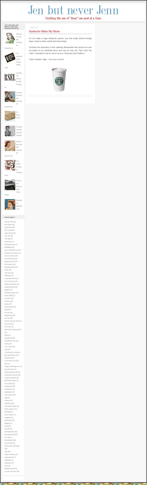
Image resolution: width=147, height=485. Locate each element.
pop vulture (8, 395)
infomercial (8, 358)
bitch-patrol (8, 264)
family (7, 304)
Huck (6, 335)
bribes (7, 270)
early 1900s (9, 295)
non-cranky (8, 383)
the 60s (7, 429)
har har (7, 318)
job (6, 363)
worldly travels (10, 468)
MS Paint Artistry (10, 380)
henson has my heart (12, 321)
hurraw (7, 344)
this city (7, 437)
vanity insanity (9, 454)
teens (6, 426)
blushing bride (9, 267)
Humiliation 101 (10, 341)
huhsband (8, 338)
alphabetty (8, 247)
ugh (6, 451)
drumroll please (10, 293)
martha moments (10, 378)
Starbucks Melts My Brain (44, 31)
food (6, 309)
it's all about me (10, 361)
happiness (8, 315)
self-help (8, 412)
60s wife (7, 236)
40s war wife (9, 222)
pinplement (8, 389)
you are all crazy (10, 471)
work (6, 466)
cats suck (8, 273)
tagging (7, 423)
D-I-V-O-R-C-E (10, 281)
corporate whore (10, 278)
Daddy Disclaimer (11, 284)
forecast (7, 312)
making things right (11, 372)
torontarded (9, 440)
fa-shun (7, 301)
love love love (9, 369)
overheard (8, 386)
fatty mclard (9, 307)
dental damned (10, 287)
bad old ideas (9, 258)
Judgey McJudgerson (12, 366)
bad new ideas (10, 256)
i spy (6, 349)
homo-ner (8, 324)
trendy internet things (12, 446)
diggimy (7, 290)
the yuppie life (9, 434)
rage (6, 397)
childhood (8, 275)
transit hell (8, 443)
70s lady (7, 239)
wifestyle (8, 463)
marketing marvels (11, 375)
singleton (8, 417)
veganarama (9, 457)
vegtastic (8, 460)
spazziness (8, 420)
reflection (8, 403)
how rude (8, 327)
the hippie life (9, 431)
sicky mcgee (9, 415)
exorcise (7, 298)
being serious (9, 261)
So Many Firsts (18, 115)
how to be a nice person (13, 329)
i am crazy (8, 346)
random (7, 400)
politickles (8, 392)
